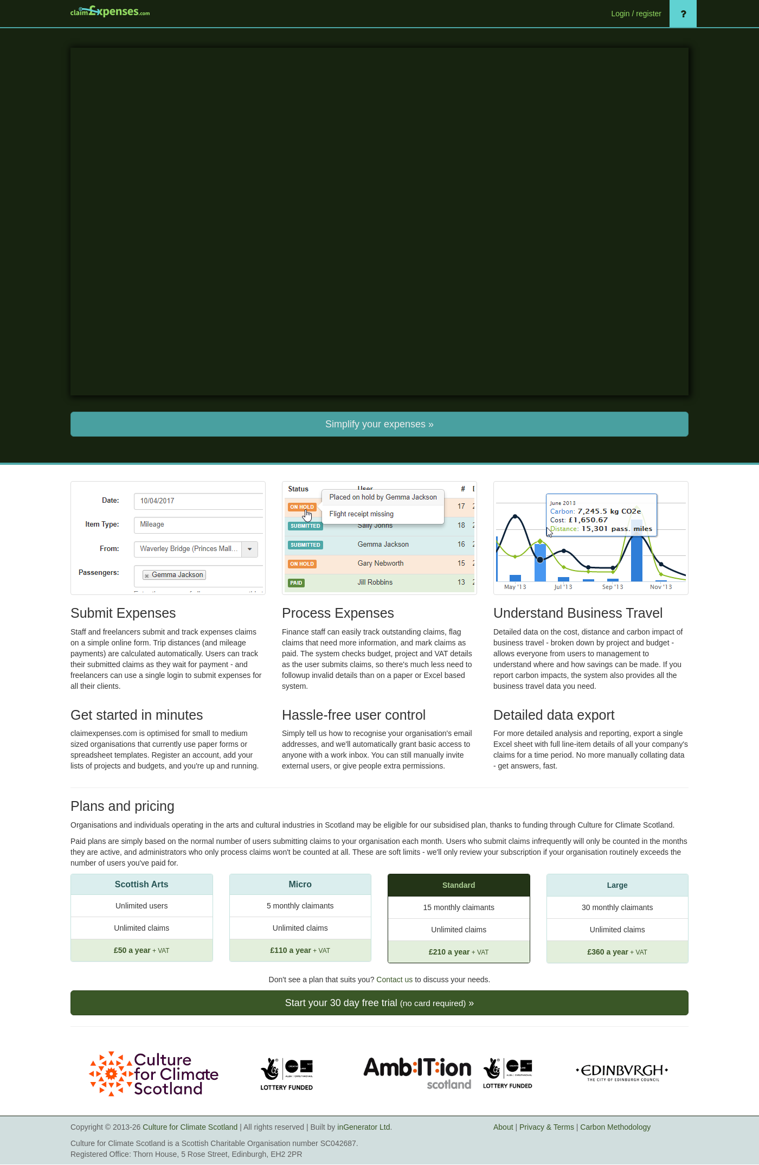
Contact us (394, 979)
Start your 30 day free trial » (379, 1002)
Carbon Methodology (615, 1127)
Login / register (636, 13)
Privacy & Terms (546, 1127)
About (503, 1127)
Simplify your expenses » (379, 424)
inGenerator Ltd (363, 1127)
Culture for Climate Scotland (190, 1127)
